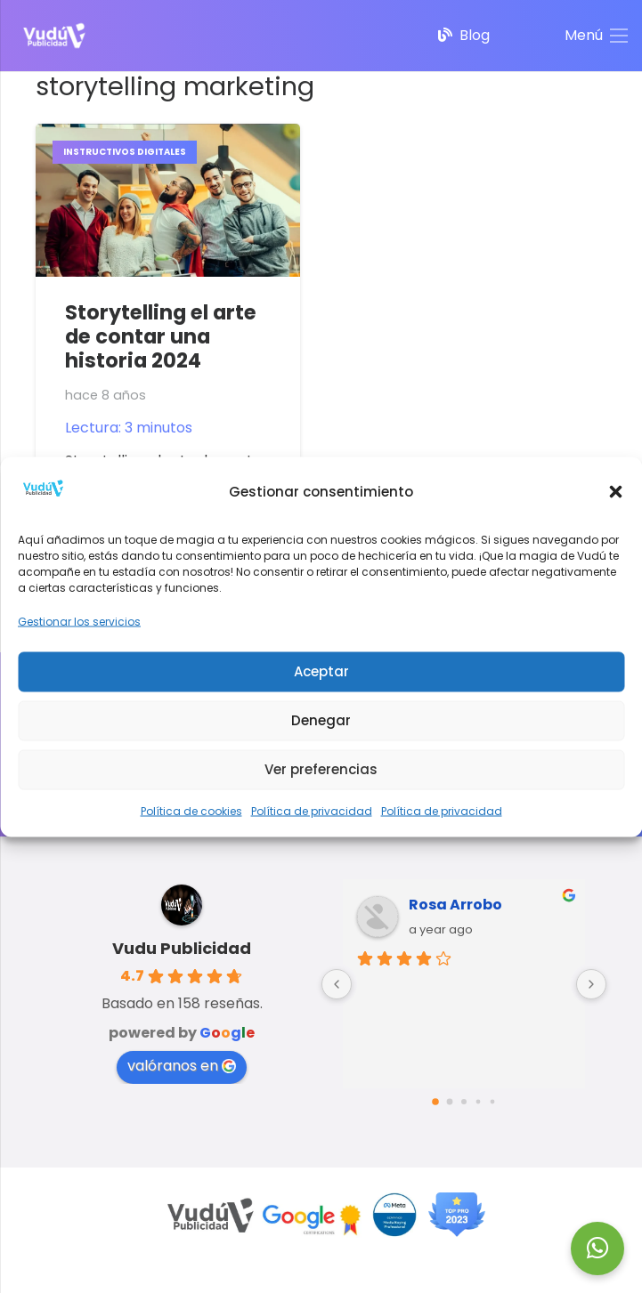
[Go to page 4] (492, 1102)
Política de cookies (191, 810)
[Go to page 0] (435, 1101)
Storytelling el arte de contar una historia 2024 (160, 336)
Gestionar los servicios (79, 620)
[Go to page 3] (477, 1102)
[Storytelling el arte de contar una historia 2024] (168, 135)
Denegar (321, 720)
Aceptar (321, 671)
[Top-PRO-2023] (456, 1214)
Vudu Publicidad (181, 948)
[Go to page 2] (464, 1101)
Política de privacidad (311, 810)
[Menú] (596, 35)
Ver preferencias (321, 769)
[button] (615, 492)
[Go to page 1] (449, 1102)
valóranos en (181, 1065)
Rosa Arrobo (455, 904)
